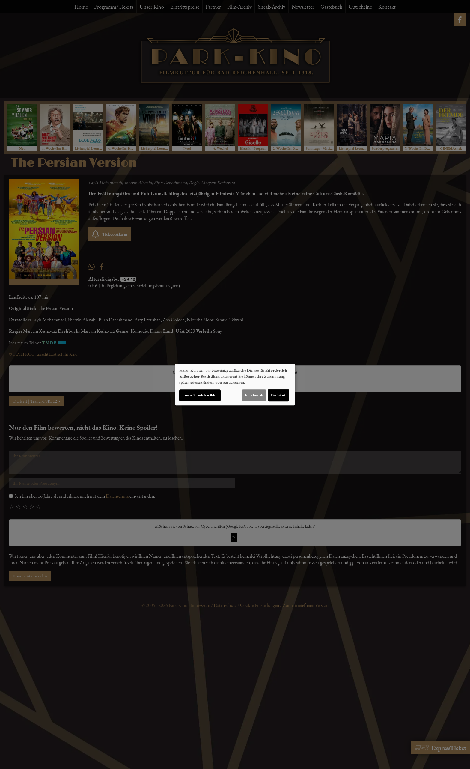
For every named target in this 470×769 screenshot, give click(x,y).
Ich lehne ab (254, 395)
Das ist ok (278, 395)
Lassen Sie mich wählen (200, 395)
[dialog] (235, 385)
